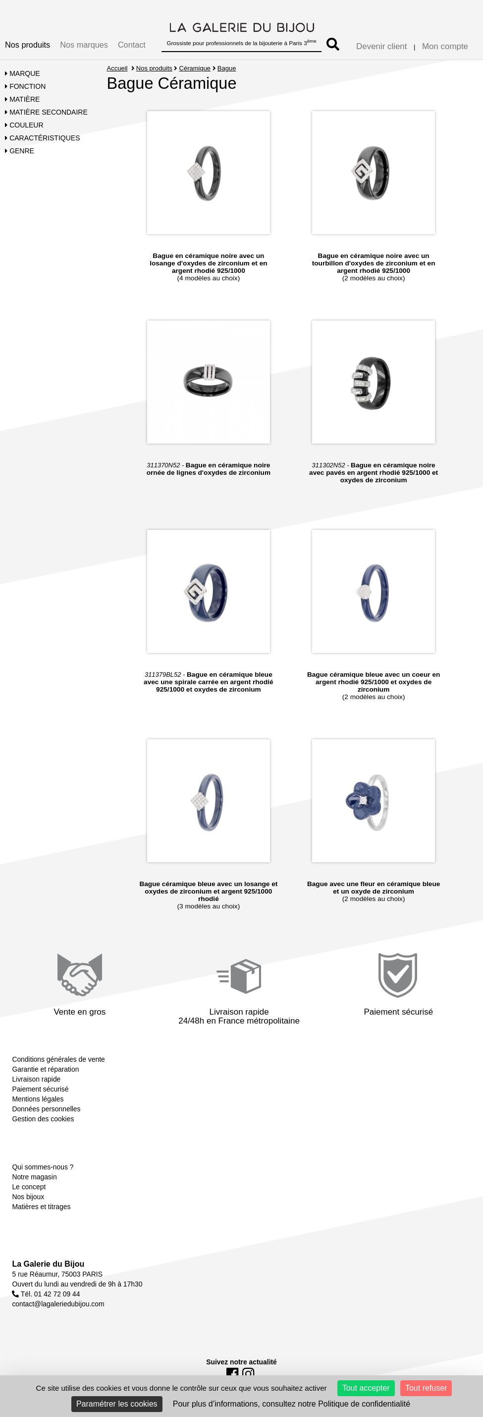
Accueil (117, 68)
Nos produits (27, 44)
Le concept (29, 1187)
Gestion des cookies (43, 1119)
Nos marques (84, 44)
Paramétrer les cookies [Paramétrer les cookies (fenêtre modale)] (117, 1404)
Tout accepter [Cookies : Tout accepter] (366, 1388)
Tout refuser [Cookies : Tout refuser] (426, 1388)
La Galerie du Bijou (48, 1264)
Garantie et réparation (45, 1069)
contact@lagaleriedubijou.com (58, 1304)
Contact (132, 44)
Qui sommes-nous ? (42, 1167)
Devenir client (381, 46)
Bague (226, 68)
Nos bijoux (28, 1197)
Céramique (195, 68)
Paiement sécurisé (40, 1089)
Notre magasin (34, 1177)
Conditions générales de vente (58, 1059)
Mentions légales (37, 1099)
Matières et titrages (41, 1207)
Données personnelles (46, 1109)
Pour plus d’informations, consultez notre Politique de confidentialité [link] (291, 1404)
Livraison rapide (36, 1079)
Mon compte (445, 46)
